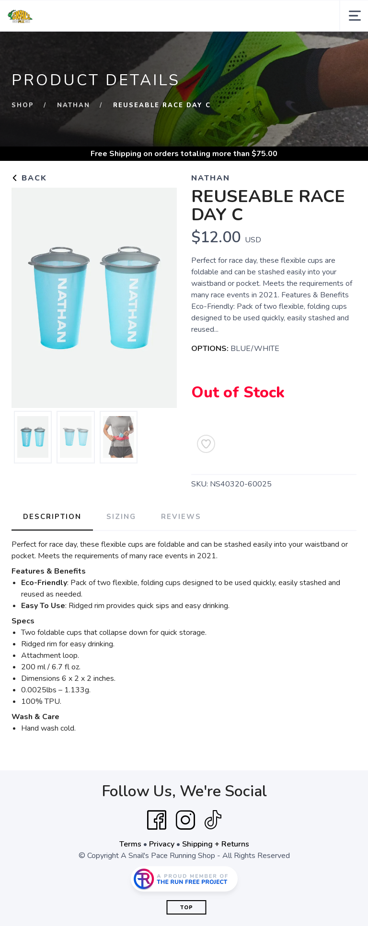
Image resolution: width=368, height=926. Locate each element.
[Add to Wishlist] (206, 444)
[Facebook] (156, 820)
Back (29, 178)
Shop (23, 105)
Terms (130, 844)
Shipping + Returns (215, 844)
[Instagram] (185, 820)
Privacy (161, 844)
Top (186, 907)
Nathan (73, 105)
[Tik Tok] (213, 820)
